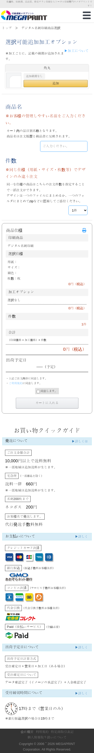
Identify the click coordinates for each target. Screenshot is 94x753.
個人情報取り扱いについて (47, 737)
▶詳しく (81, 536)
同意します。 (47, 391)
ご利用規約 (16, 383)
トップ (7, 28)
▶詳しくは (80, 441)
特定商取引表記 (62, 732)
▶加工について (76, 51)
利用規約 (42, 732)
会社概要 (27, 732)
